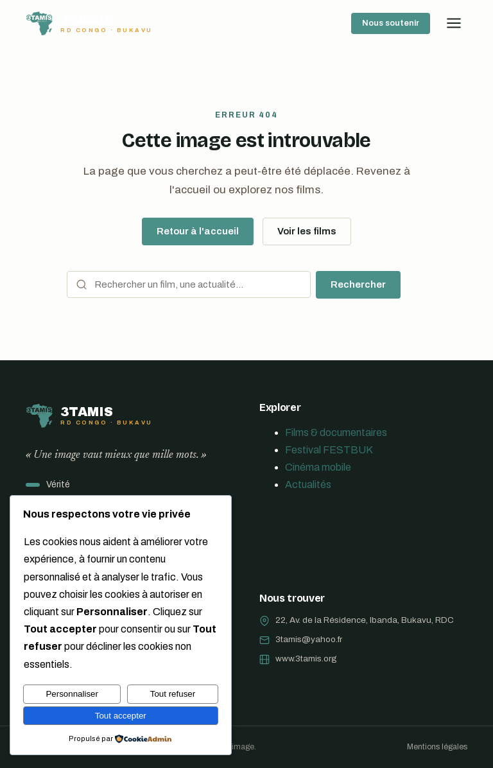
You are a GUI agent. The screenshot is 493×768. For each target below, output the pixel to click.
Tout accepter (120, 715)
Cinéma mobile (318, 467)
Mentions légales (437, 746)
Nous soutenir (390, 23)
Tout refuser (172, 694)
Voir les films (306, 231)
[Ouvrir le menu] (453, 23)
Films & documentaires (336, 432)
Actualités (308, 484)
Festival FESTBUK (329, 449)
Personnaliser (72, 694)
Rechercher (358, 284)
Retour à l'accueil (198, 231)
